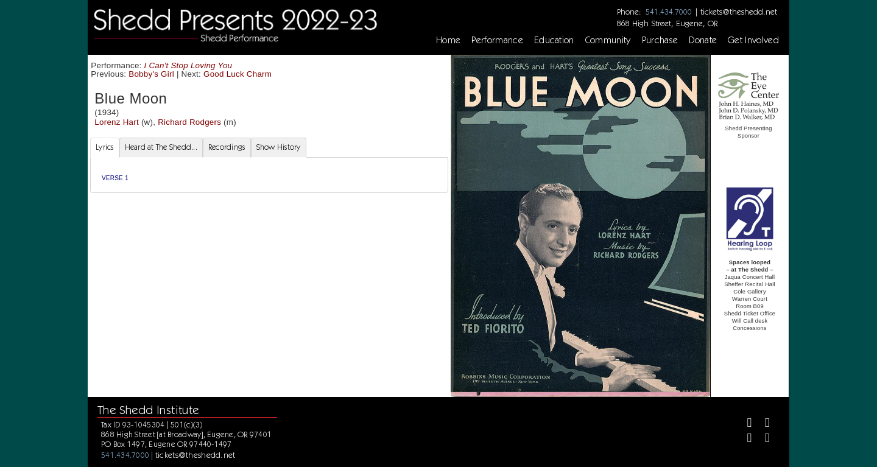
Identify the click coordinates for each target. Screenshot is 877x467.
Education (554, 40)
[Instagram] (744, 439)
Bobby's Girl (151, 74)
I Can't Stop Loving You (188, 65)
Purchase (660, 40)
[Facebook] (744, 424)
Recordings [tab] (226, 147)
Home (448, 40)
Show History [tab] (278, 147)
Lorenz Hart (116, 122)
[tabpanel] (269, 175)
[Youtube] (762, 439)
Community (608, 40)
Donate (703, 40)
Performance (497, 40)
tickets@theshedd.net (738, 11)
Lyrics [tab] (105, 147)
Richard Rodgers (189, 122)
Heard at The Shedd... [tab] (161, 147)
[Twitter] (762, 424)
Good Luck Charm (237, 74)
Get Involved (753, 40)
